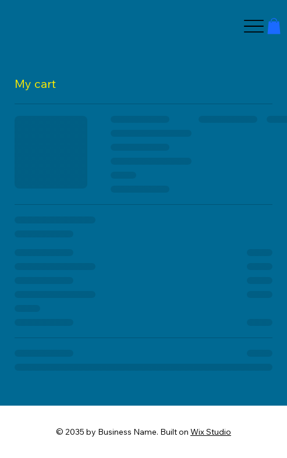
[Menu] (254, 26)
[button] (274, 26)
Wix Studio (210, 432)
